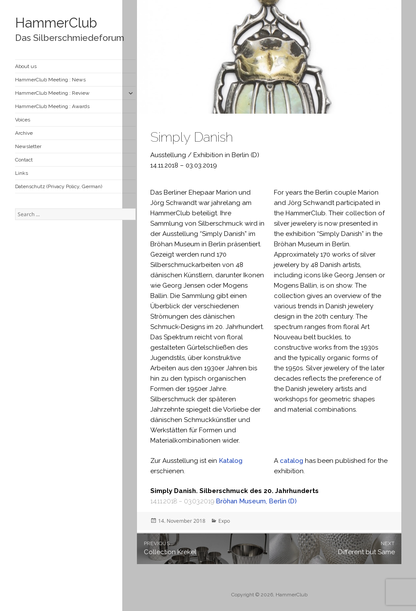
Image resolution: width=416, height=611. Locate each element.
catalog (291, 461)
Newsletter (28, 146)
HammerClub (56, 23)
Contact (24, 160)
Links (21, 173)
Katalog (230, 461)
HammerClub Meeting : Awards (52, 106)
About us (26, 66)
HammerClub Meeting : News (50, 80)
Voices (22, 120)
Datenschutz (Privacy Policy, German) (58, 186)
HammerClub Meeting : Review (52, 93)
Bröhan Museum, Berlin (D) (256, 501)
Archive (24, 133)
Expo (224, 520)
